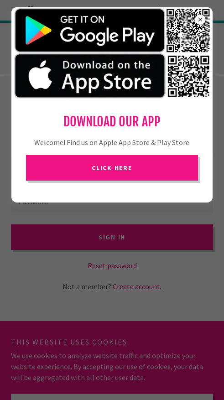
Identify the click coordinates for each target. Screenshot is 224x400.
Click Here (112, 168)
